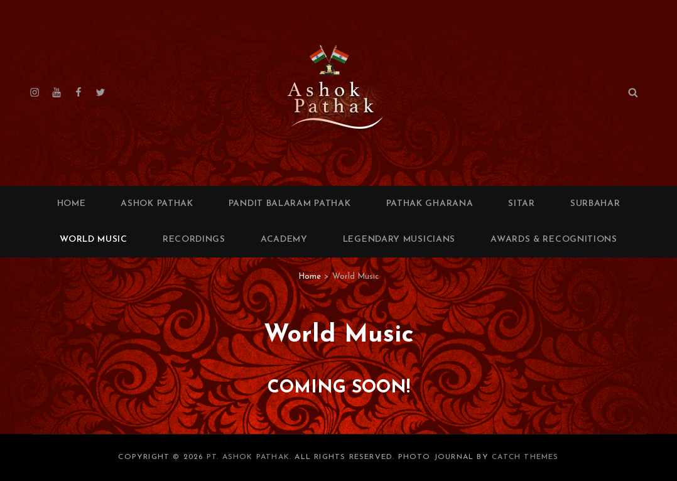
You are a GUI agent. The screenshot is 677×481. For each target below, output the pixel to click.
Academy (284, 239)
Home (71, 203)
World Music (93, 239)
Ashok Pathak (157, 203)
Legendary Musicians (399, 239)
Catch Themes (525, 457)
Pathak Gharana (430, 203)
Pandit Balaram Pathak (290, 203)
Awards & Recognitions (553, 239)
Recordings (194, 239)
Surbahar (595, 203)
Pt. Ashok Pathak (248, 457)
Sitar (521, 203)
